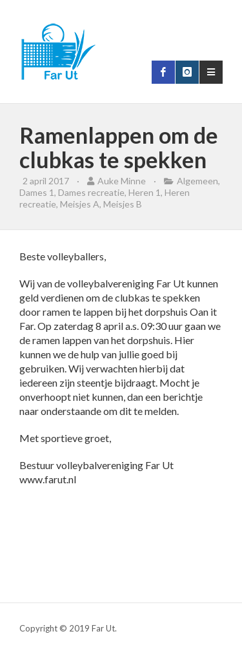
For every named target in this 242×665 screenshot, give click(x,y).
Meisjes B (122, 203)
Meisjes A (79, 203)
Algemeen (197, 180)
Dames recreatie (91, 192)
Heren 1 (144, 192)
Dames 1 (36, 192)
